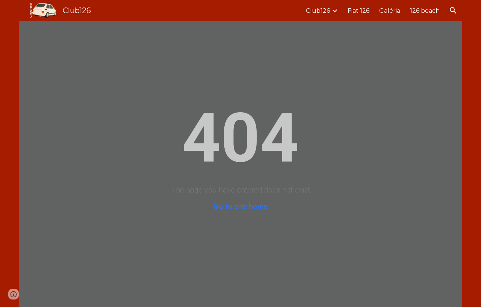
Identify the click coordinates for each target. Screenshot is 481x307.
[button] (453, 11)
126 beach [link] (425, 10)
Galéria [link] (389, 10)
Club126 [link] (318, 10)
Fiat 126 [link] (358, 10)
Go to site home (240, 206)
